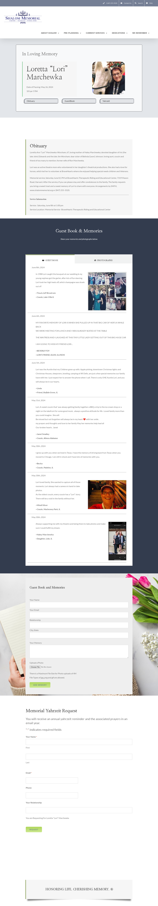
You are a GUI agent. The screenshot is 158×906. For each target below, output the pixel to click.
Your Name (34, 600)
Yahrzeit (106, 101)
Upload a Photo (36, 662)
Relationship (35, 620)
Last (27, 762)
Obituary (31, 101)
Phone (29, 787)
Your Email (34, 610)
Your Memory (36, 643)
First (28, 747)
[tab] (50, 259)
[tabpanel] (79, 414)
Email (29, 773)
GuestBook (70, 101)
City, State (34, 630)
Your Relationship (34, 802)
